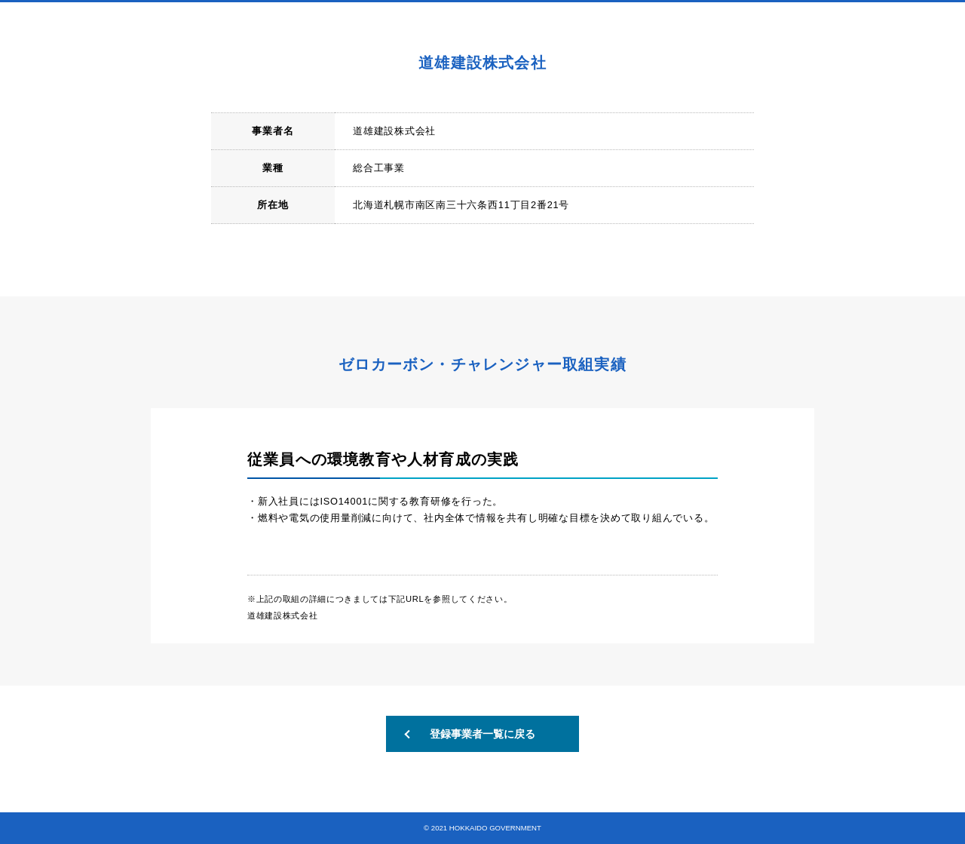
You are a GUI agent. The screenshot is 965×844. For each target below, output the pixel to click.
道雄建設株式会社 (282, 615)
